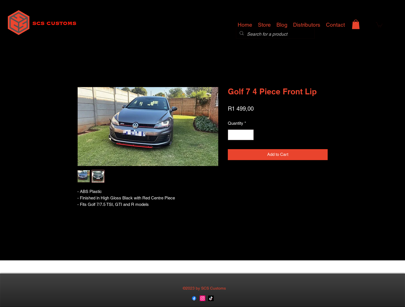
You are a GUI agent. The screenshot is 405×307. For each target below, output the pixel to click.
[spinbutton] (241, 135)
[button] (356, 24)
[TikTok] (211, 298)
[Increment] (249, 135)
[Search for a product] (275, 34)
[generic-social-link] (194, 298)
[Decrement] (232, 135)
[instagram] (202, 298)
